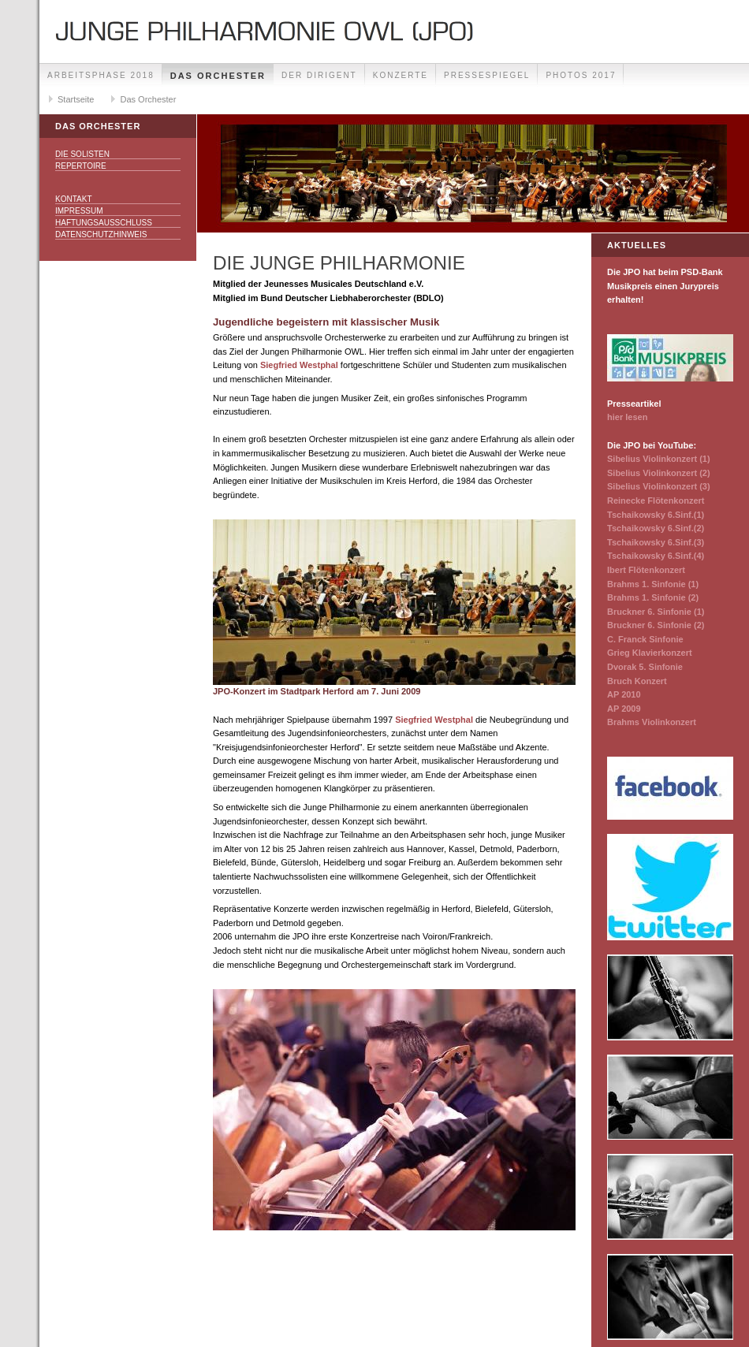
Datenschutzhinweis (101, 234)
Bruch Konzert (637, 681)
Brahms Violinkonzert (651, 722)
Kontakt (73, 199)
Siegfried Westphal (299, 365)
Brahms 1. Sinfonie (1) (653, 584)
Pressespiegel (487, 75)
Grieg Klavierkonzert (649, 652)
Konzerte (400, 75)
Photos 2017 (581, 75)
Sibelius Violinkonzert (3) (658, 486)
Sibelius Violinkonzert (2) (658, 473)
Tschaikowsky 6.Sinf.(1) (655, 514)
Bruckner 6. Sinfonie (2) (655, 625)
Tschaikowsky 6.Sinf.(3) (655, 542)
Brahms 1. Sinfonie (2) (653, 597)
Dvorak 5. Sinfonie (645, 667)
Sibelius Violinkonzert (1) (658, 458)
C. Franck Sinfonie (645, 639)
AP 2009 (624, 708)
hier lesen (627, 417)
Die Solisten (82, 154)
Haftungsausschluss (103, 222)
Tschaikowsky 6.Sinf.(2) (655, 528)
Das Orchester (218, 75)
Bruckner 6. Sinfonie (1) (655, 611)
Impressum (79, 211)
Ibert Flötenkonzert (646, 570)
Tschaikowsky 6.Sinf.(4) (655, 555)
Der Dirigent (319, 75)
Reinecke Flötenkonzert (655, 500)
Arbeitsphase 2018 (101, 75)
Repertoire (80, 166)
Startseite (76, 99)
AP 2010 (624, 694)
